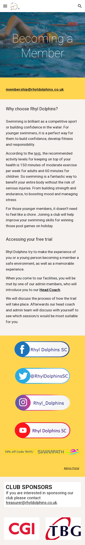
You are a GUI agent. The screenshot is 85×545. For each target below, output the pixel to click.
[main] (42, 45)
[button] (5, 6)
